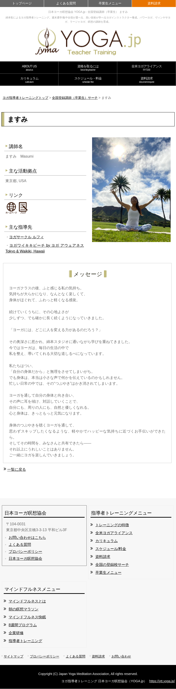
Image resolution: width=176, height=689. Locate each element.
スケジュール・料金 (88, 79)
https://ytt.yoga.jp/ (162, 681)
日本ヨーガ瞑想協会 (25, 559)
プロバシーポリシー (25, 552)
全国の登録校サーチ (112, 565)
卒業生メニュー (110, 3)
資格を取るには (88, 67)
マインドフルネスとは (27, 601)
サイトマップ (13, 656)
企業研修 (16, 633)
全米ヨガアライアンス (146, 67)
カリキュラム (29, 79)
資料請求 (154, 3)
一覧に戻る (16, 469)
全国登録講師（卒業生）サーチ (75, 98)
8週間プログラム (23, 625)
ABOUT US (29, 67)
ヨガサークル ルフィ (26, 237)
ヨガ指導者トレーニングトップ (25, 98)
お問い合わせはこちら (27, 538)
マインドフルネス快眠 (27, 617)
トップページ (22, 3)
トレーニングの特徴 (112, 525)
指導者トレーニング (25, 641)
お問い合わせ (121, 656)
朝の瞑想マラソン (23, 609)
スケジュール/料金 (110, 549)
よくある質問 (66, 3)
